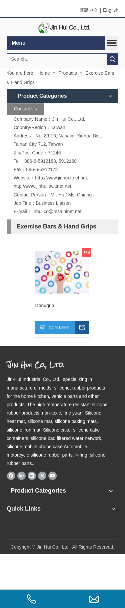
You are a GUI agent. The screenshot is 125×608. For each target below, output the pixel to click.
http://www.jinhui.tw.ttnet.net (42, 186)
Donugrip (44, 305)
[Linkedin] (32, 476)
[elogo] (63, 27)
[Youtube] (52, 476)
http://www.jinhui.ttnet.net (61, 177)
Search (112, 59)
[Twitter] (42, 476)
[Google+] (21, 476)
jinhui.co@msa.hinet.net (57, 211)
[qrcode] (62, 523)
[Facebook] (11, 476)
